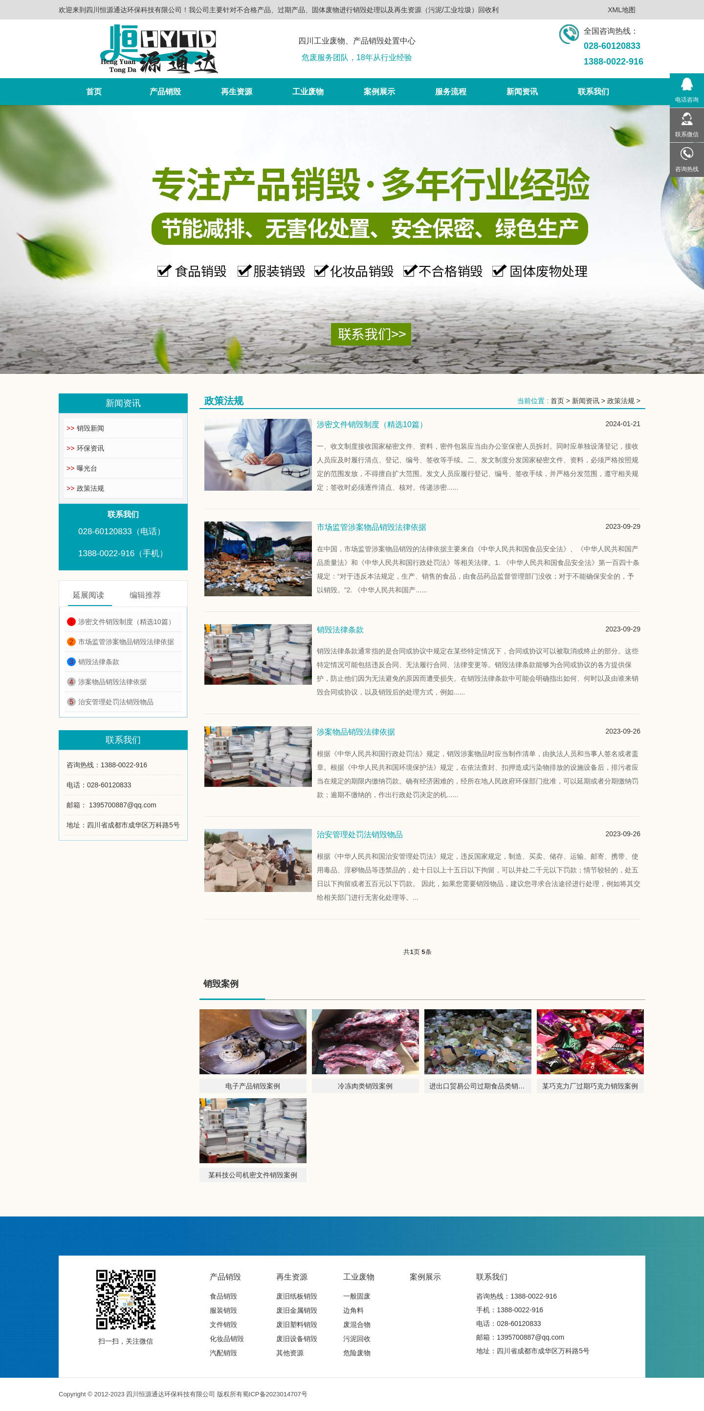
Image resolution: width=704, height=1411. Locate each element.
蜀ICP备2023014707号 (275, 1394)
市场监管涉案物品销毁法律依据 (120, 641)
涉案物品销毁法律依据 (107, 681)
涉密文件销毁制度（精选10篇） (121, 621)
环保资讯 (85, 448)
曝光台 (81, 468)
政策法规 (85, 488)
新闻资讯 (585, 401)
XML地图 (622, 10)
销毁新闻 (85, 428)
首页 (557, 401)
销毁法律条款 (93, 661)
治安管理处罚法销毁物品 (110, 701)
